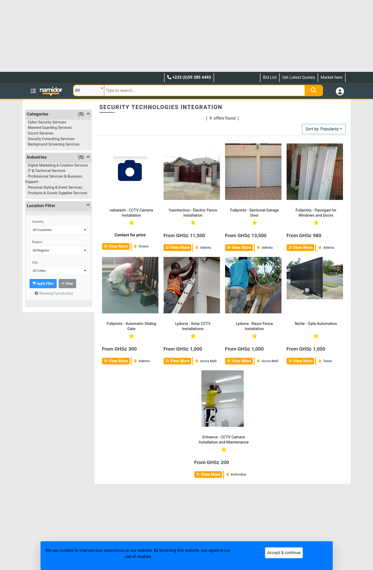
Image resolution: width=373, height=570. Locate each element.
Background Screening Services (53, 144)
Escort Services (40, 133)
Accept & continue (283, 552)
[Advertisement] (154, 36)
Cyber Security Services (47, 122)
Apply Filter (43, 283)
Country (38, 222)
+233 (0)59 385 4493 (189, 77)
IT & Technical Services (47, 171)
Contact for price (130, 235)
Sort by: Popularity (322, 129)
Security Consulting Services (51, 139)
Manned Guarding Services (50, 127)
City (35, 262)
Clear (67, 283)
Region (37, 242)
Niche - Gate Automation (316, 323)
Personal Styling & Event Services (55, 187)
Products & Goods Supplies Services (57, 193)
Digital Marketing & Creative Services (58, 165)
